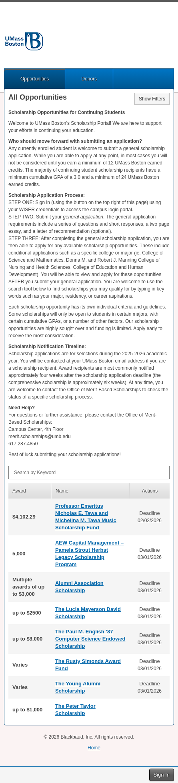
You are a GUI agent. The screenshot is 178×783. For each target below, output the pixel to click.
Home (94, 748)
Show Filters (152, 99)
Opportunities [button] (34, 79)
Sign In (162, 775)
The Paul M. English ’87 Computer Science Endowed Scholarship (90, 639)
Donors (89, 79)
